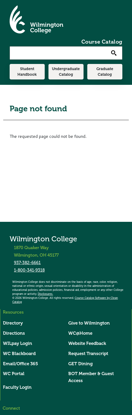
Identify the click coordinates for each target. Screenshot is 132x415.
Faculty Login (17, 387)
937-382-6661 (27, 262)
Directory (13, 323)
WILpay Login (17, 343)
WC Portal (13, 373)
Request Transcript (88, 353)
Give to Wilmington (89, 323)
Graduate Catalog (104, 72)
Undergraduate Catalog (66, 72)
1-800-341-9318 (29, 270)
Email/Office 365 (20, 363)
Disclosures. (45, 293)
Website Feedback (87, 343)
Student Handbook (27, 72)
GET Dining (80, 363)
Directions (14, 333)
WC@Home (80, 333)
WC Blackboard (19, 353)
